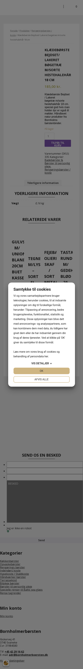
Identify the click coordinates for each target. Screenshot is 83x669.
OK (41, 370)
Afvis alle (41, 379)
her (46, 356)
